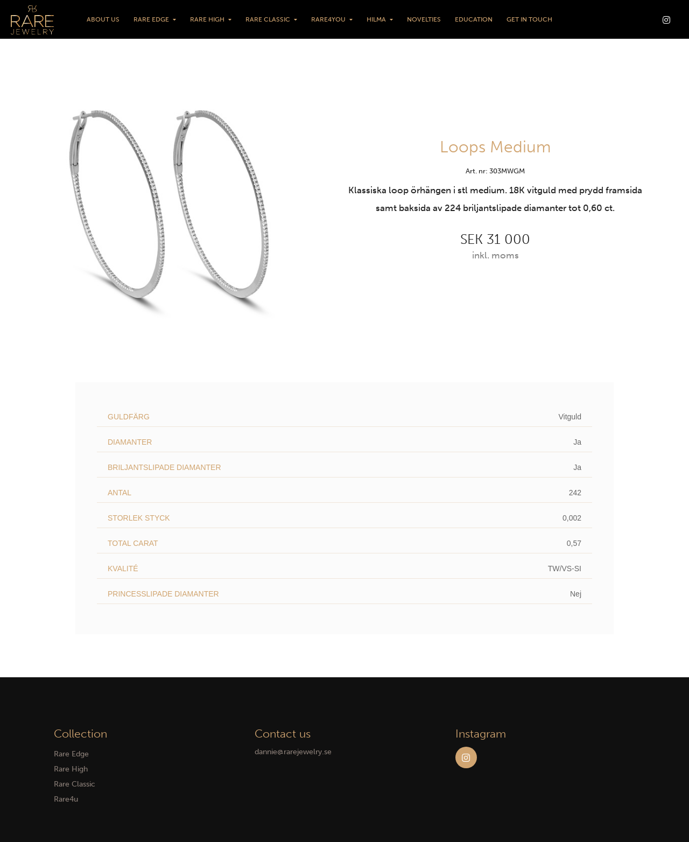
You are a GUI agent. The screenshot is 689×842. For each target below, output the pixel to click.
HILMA (376, 19)
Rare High (207, 19)
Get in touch (529, 19)
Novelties (424, 19)
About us (103, 19)
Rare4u (66, 799)
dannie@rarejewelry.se (293, 751)
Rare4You (328, 19)
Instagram (466, 757)
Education (474, 19)
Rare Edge (151, 19)
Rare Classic (267, 19)
